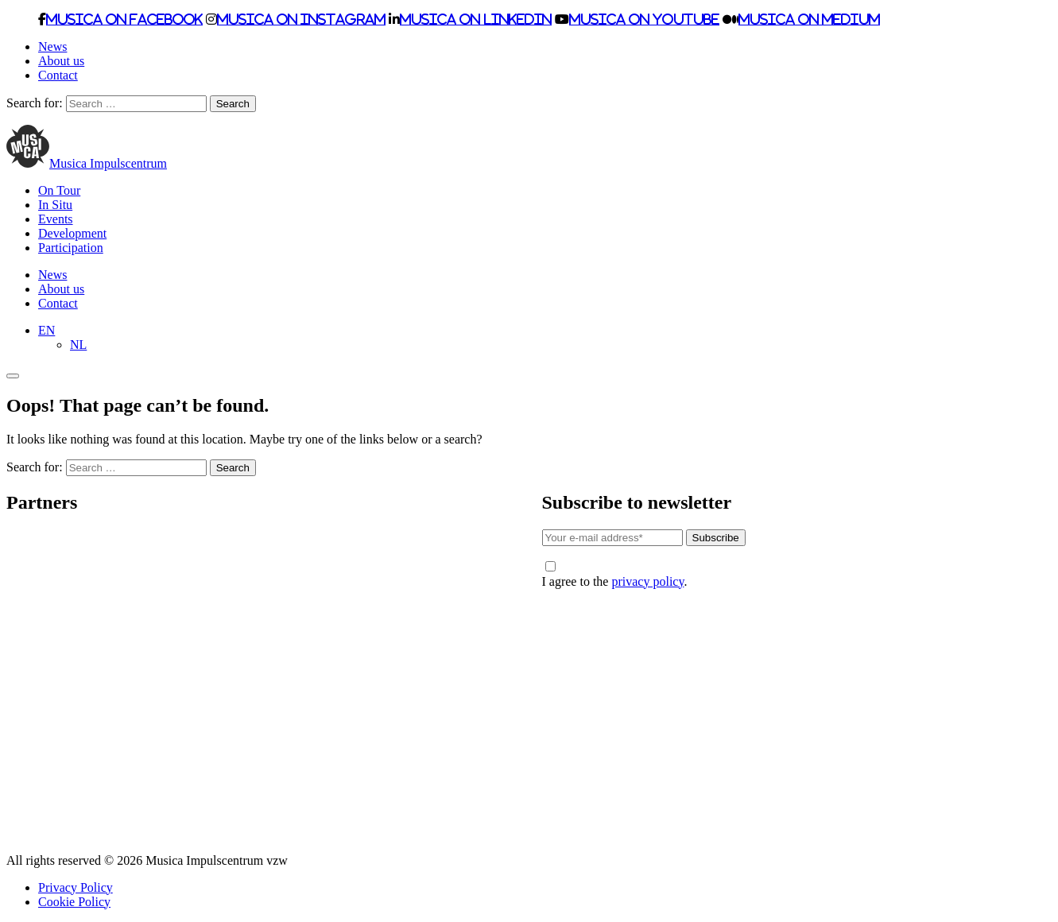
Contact (58, 75)
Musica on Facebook (124, 19)
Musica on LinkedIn (476, 19)
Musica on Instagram (301, 19)
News (52, 46)
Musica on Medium (809, 19)
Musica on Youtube (644, 19)
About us (61, 61)
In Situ (55, 204)
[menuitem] (46, 330)
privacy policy (647, 581)
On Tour (59, 190)
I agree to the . (615, 574)
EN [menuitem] (46, 330)
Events (55, 219)
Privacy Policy (75, 887)
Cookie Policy (74, 901)
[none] (545, 337)
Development (72, 233)
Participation (70, 247)
